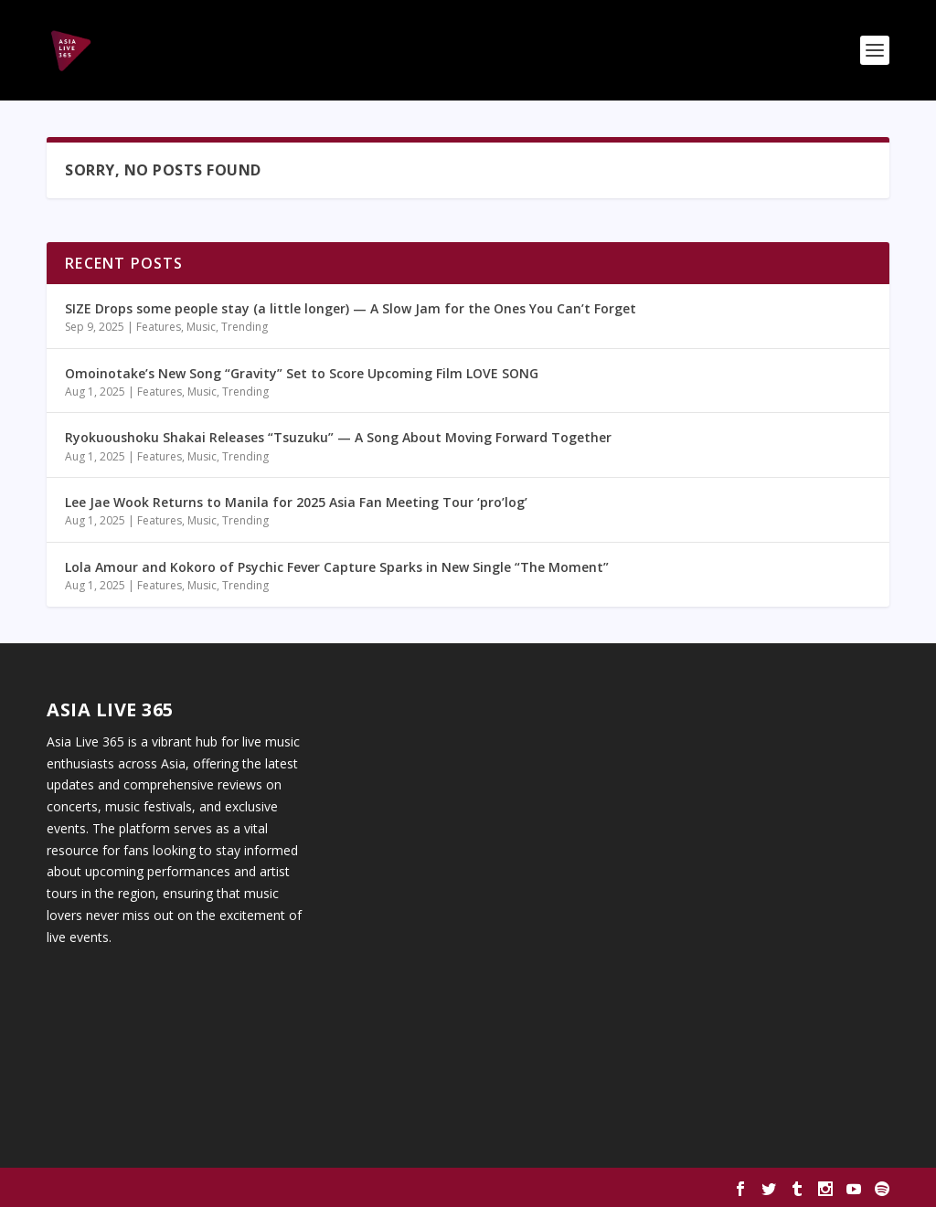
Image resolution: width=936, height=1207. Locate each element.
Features (158, 326)
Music (201, 326)
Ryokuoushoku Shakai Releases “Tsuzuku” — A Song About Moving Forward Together (338, 437)
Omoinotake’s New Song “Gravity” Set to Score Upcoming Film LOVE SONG (301, 373)
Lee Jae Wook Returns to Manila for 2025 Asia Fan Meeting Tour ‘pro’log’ (296, 502)
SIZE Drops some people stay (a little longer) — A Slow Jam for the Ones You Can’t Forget (350, 308)
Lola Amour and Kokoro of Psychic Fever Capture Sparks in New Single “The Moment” (337, 567)
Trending (244, 326)
